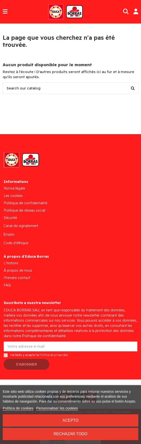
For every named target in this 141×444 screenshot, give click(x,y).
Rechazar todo (70, 434)
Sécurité (10, 218)
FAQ (7, 285)
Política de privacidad (53, 355)
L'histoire (11, 263)
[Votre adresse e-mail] (70, 347)
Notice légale (14, 188)
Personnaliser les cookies (57, 408)
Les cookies (13, 195)
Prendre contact (17, 278)
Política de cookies (18, 408)
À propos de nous (18, 270)
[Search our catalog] (132, 88)
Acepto (71, 420)
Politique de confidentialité (25, 203)
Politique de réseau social (24, 210)
